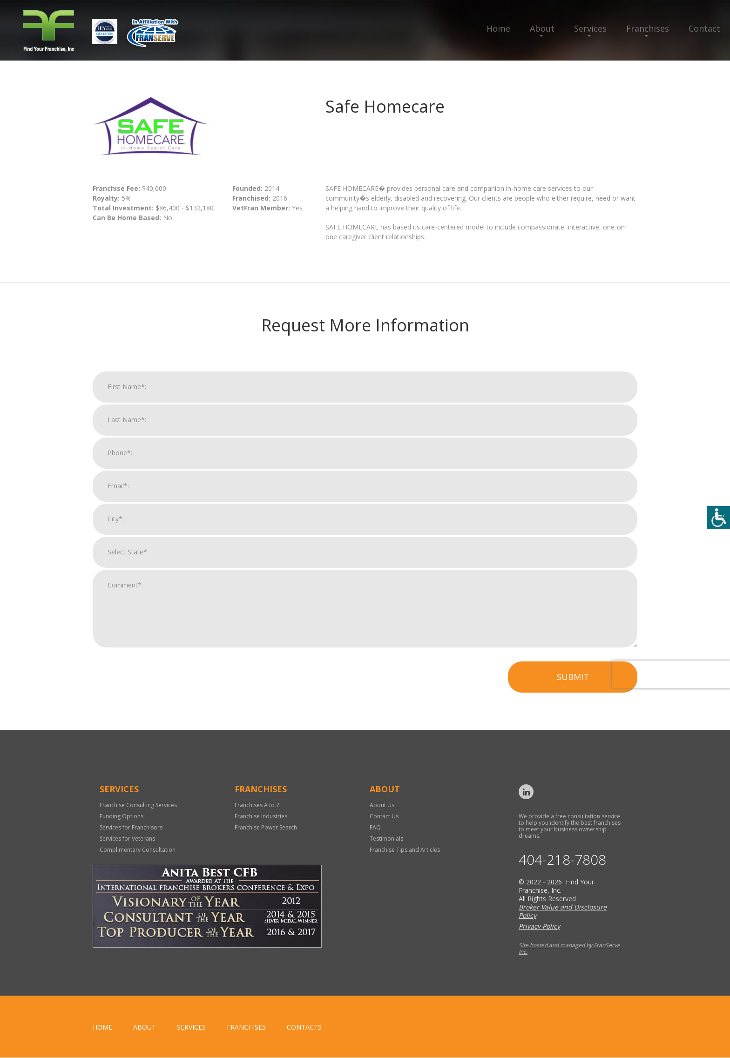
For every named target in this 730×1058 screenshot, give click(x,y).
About (542, 28)
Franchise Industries (261, 816)
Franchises (647, 28)
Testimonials (386, 838)
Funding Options (121, 816)
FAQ (375, 827)
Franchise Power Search (266, 827)
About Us (382, 805)
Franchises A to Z (257, 805)
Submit (573, 684)
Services (590, 28)
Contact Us (384, 816)
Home (498, 28)
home (102, 1027)
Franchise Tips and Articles (405, 850)
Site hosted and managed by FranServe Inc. (569, 949)
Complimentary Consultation (138, 850)
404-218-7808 (562, 860)
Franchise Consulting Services (138, 805)
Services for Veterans (127, 838)
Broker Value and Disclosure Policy (563, 911)
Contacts (304, 1027)
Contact (704, 28)
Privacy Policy (539, 926)
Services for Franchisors (131, 827)
